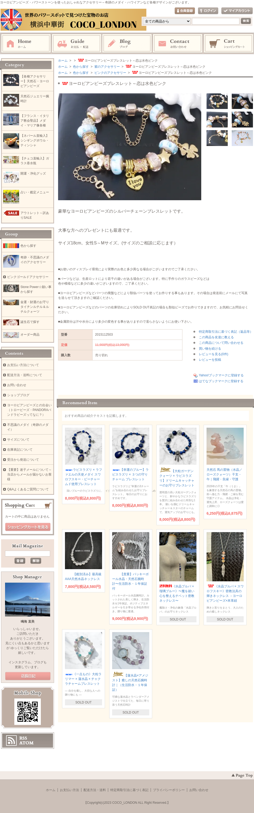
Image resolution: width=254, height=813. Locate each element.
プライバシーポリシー (169, 790)
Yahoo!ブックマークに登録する (221, 375)
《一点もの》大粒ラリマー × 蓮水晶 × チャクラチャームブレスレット (83, 679)
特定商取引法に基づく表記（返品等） (226, 332)
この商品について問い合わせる (221, 343)
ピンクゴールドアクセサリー (28, 277)
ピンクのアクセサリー (109, 73)
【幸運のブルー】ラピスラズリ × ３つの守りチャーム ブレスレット (130, 474)
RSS (23, 738)
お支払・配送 (77, 43)
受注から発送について (23, 460)
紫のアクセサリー (106, 66)
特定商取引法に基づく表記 (129, 790)
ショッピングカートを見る (28, 527)
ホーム (26, 43)
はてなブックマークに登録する (221, 381)
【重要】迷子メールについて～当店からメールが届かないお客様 (29, 474)
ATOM (26, 743)
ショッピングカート (229, 43)
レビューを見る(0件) (213, 354)
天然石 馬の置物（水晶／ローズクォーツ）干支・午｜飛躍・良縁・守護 (224, 474)
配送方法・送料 (95, 790)
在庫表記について (20, 449)
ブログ (127, 43)
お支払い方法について (23, 365)
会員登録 (184, 11)
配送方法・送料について (24, 375)
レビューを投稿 (210, 360)
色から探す (80, 66)
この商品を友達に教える (216, 337)
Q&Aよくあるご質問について (28, 489)
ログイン (208, 11)
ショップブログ (18, 395)
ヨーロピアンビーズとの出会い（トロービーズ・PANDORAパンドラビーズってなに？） (29, 410)
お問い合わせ (178, 43)
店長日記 (28, 676)
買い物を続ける (210, 348)
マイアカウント (237, 11)
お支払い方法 (69, 790)
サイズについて (18, 439)
